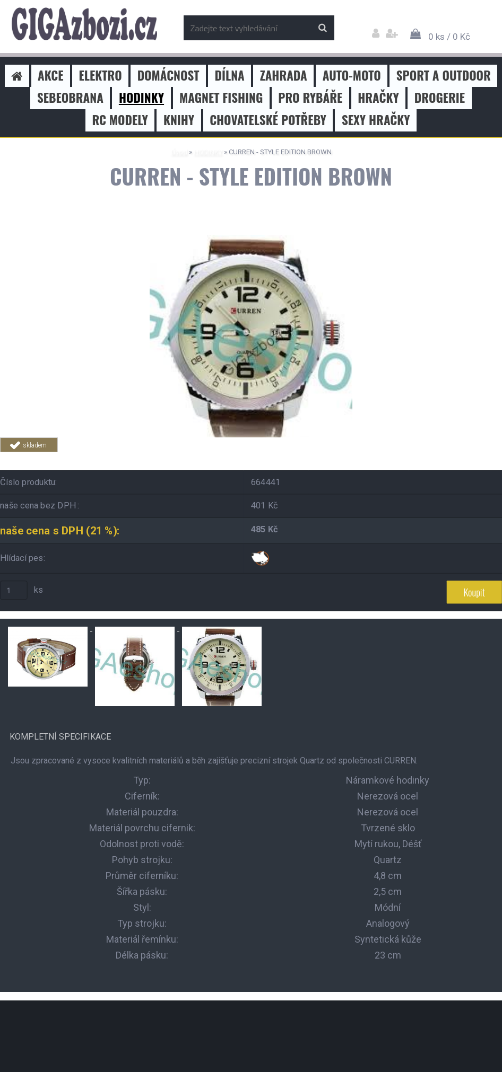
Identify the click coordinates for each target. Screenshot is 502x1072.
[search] (322, 28)
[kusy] (14, 590)
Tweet (151, 458)
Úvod (179, 152)
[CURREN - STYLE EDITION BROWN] (251, 239)
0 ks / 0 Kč (449, 36)
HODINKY (208, 152)
